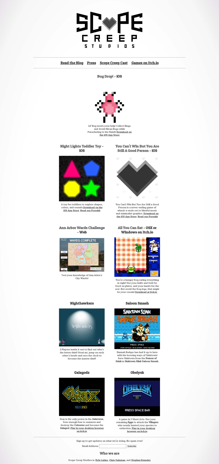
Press (91, 63)
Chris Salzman (117, 460)
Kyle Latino (102, 460)
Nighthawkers (82, 303)
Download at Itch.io (146, 291)
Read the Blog (72, 63)
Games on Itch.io (145, 63)
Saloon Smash (137, 303)
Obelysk (137, 372)
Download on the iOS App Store (116, 133)
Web (83, 232)
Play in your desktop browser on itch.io (141, 430)
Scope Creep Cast (114, 63)
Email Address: (90, 445)
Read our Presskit (90, 210)
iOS (119, 76)
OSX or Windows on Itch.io (138, 230)
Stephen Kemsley (141, 460)
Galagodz (81, 372)
